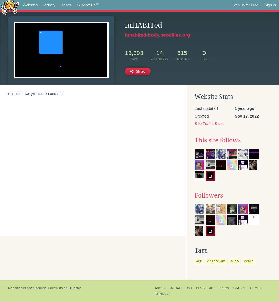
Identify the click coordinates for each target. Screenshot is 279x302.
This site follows (218, 140)
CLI (189, 288)
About (160, 288)
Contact (162, 294)
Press (223, 288)
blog (235, 261)
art (199, 261)
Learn (66, 5)
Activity (49, 5)
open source (36, 288)
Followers (209, 195)
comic (248, 261)
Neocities (15, 288)
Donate (176, 288)
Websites (30, 5)
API (211, 288)
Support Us (88, 5)
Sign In (270, 5)
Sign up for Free (245, 5)
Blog (200, 288)
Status (239, 288)
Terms (254, 288)
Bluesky (74, 288)
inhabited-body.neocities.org (157, 35)
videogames (216, 261)
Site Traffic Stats (209, 123)
